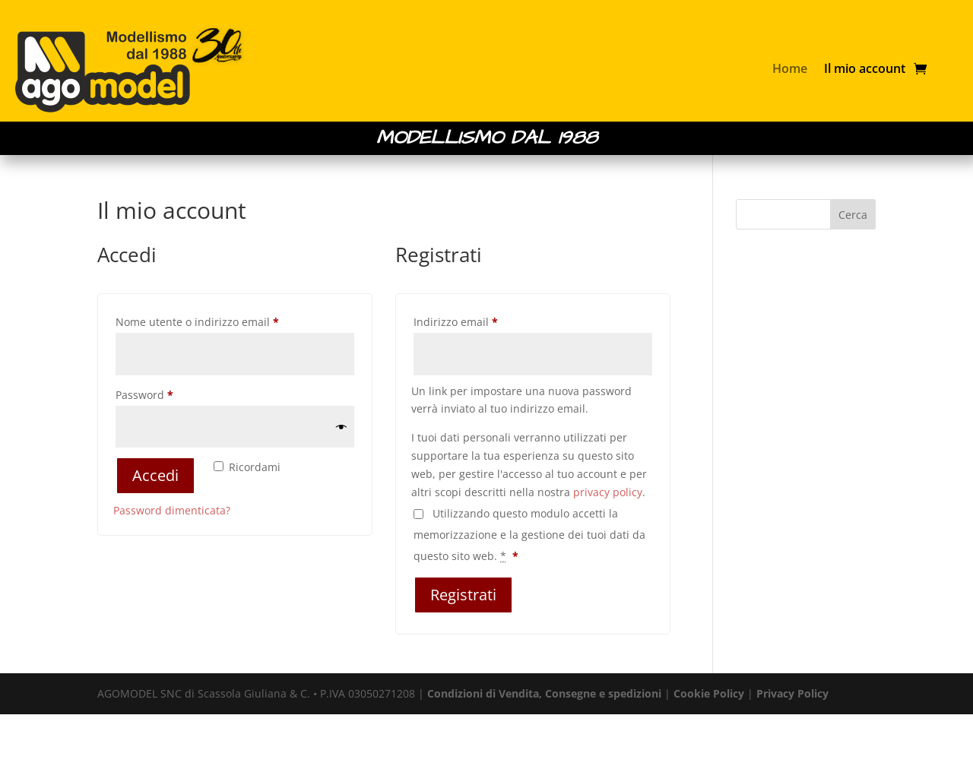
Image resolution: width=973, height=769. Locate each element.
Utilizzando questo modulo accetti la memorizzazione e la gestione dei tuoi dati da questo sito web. (529, 534)
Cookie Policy (708, 693)
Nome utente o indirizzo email (220, 320)
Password (167, 393)
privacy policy (607, 492)
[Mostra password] (341, 427)
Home (789, 68)
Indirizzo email (479, 320)
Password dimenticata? (171, 510)
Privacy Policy (792, 693)
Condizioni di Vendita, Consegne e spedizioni (544, 693)
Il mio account (864, 68)
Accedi (155, 475)
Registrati (463, 594)
